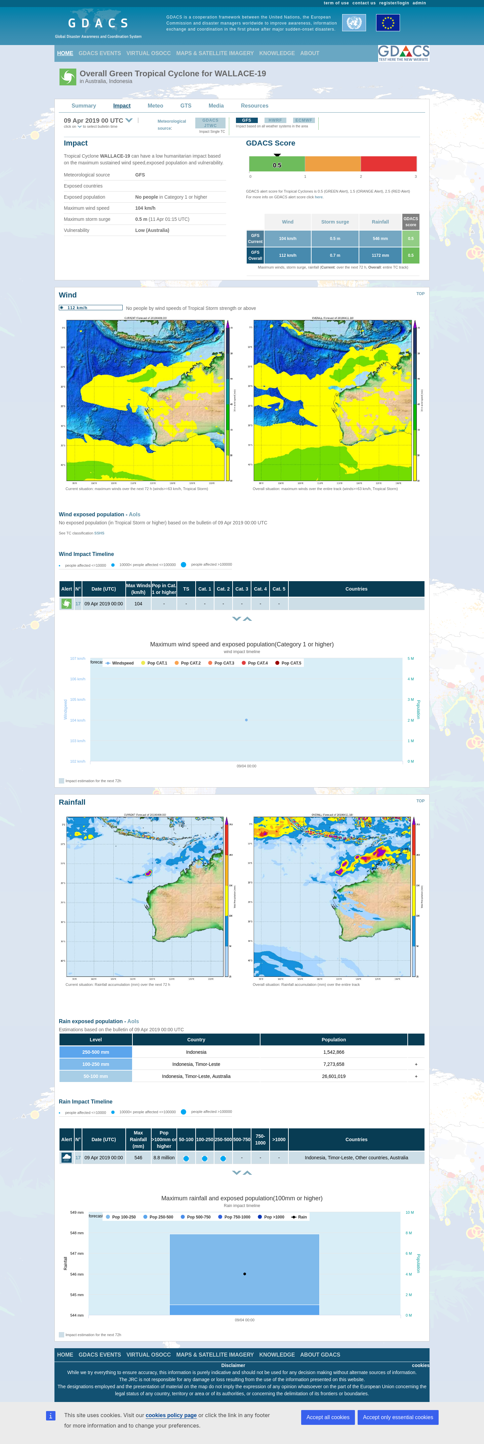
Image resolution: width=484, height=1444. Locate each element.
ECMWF (303, 120)
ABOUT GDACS (320, 1355)
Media (216, 106)
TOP (420, 293)
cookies (421, 1365)
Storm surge (335, 222)
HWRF (275, 120)
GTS (186, 106)
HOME (65, 53)
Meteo (155, 106)
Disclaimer (233, 1365)
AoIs (134, 514)
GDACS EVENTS (100, 53)
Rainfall (380, 222)
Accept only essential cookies (398, 1417)
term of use (336, 3)
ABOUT (309, 53)
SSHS (99, 533)
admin (419, 3)
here (319, 197)
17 (78, 603)
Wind (287, 222)
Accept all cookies (328, 1417)
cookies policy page (171, 1415)
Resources (255, 106)
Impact (122, 106)
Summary (84, 106)
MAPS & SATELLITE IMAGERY (215, 53)
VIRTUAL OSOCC (148, 53)
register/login (394, 3)
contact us (364, 3)
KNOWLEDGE (277, 53)
